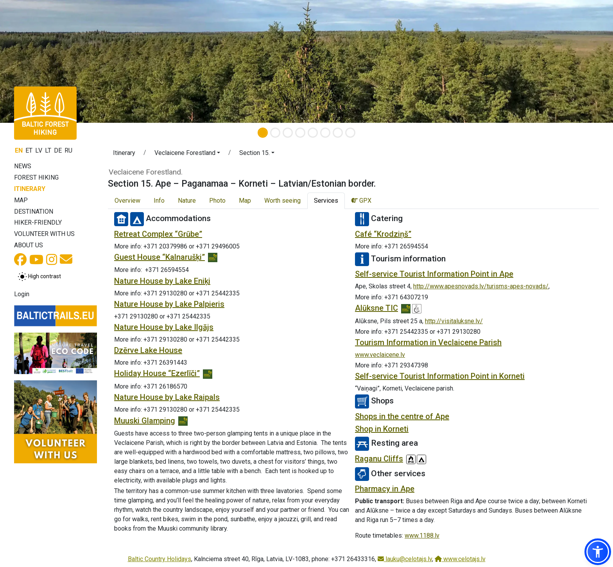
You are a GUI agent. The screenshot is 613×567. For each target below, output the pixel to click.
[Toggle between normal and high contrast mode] (39, 276)
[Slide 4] (300, 133)
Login (21, 294)
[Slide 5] (313, 133)
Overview (127, 200)
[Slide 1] (263, 133)
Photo (217, 200)
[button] (187, 154)
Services (326, 200)
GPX (361, 200)
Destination (33, 211)
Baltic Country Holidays (159, 559)
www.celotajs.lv (460, 559)
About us (28, 245)
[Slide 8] (350, 133)
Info (159, 200)
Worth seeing (282, 200)
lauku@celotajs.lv (405, 559)
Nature (187, 200)
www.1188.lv (422, 535)
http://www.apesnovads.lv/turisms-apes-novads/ (480, 286)
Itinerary (29, 189)
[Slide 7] (338, 133)
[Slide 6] (325, 133)
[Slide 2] (275, 133)
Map (21, 200)
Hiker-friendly (38, 222)
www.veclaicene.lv (380, 354)
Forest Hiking (36, 177)
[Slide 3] (288, 133)
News (22, 166)
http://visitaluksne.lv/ (454, 321)
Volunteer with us (44, 234)
